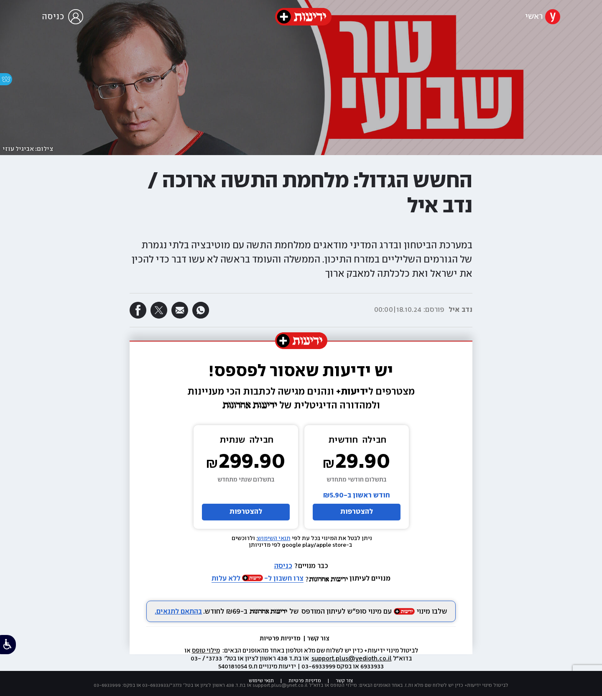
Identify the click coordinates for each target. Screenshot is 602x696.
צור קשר (318, 639)
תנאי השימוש (274, 538)
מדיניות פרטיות (281, 639)
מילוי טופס (206, 651)
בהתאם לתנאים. (178, 612)
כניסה (283, 566)
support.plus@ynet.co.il (280, 685)
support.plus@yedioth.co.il (351, 659)
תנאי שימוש (261, 680)
